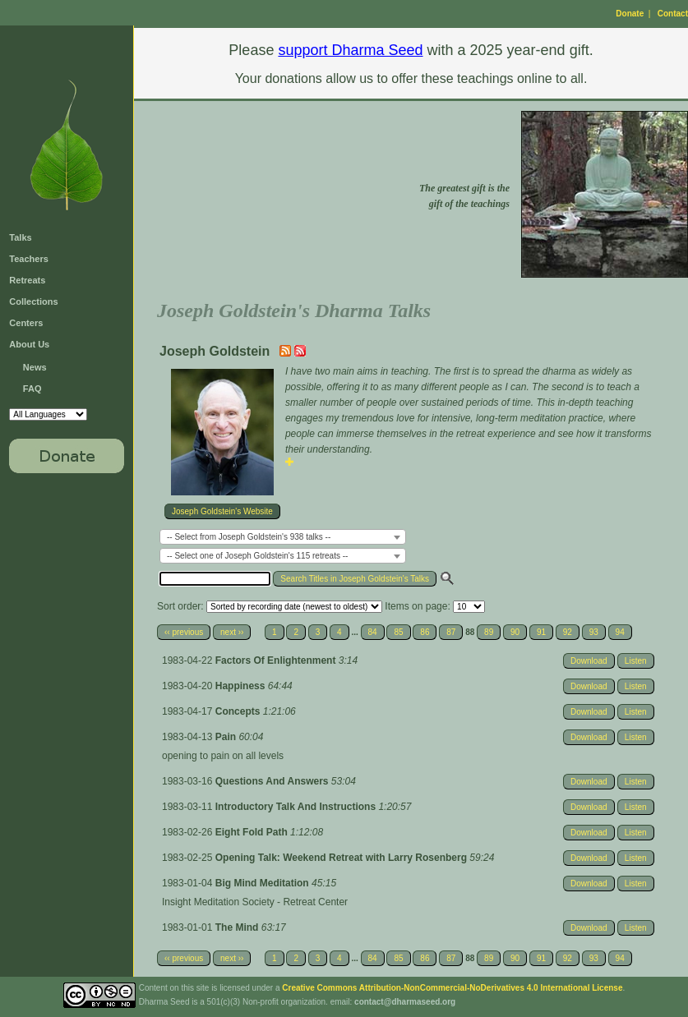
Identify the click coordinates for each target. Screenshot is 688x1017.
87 (450, 632)
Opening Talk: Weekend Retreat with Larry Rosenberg (342, 857)
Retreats (27, 280)
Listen (636, 660)
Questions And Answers (273, 781)
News (35, 367)
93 (593, 632)
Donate (630, 13)
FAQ (32, 388)
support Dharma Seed (350, 50)
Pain (227, 737)
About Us (29, 344)
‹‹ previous (183, 632)
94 (620, 632)
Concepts (239, 711)
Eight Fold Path (252, 832)
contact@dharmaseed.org (404, 1001)
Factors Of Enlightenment (277, 660)
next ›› (231, 632)
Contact (673, 13)
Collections (33, 301)
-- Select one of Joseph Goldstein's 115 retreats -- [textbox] (257, 555)
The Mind (238, 927)
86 (424, 632)
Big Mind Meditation (263, 883)
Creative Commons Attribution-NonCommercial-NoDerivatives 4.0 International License (452, 987)
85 (398, 632)
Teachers (28, 259)
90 (514, 632)
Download (588, 660)
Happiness (241, 686)
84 (372, 632)
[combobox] (282, 537)
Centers (26, 323)
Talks (20, 237)
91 (541, 632)
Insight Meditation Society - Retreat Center (255, 902)
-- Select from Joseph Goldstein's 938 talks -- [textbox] (248, 536)
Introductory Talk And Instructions (297, 806)
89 (488, 632)
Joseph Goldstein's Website (222, 511)
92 (567, 632)
